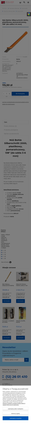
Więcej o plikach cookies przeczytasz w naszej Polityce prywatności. (14, 404)
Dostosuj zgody (15, 413)
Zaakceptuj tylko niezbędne (15, 408)
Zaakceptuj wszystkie (15, 418)
